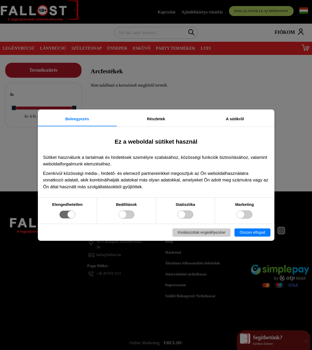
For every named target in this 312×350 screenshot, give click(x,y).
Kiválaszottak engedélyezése (201, 232)
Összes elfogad (252, 232)
